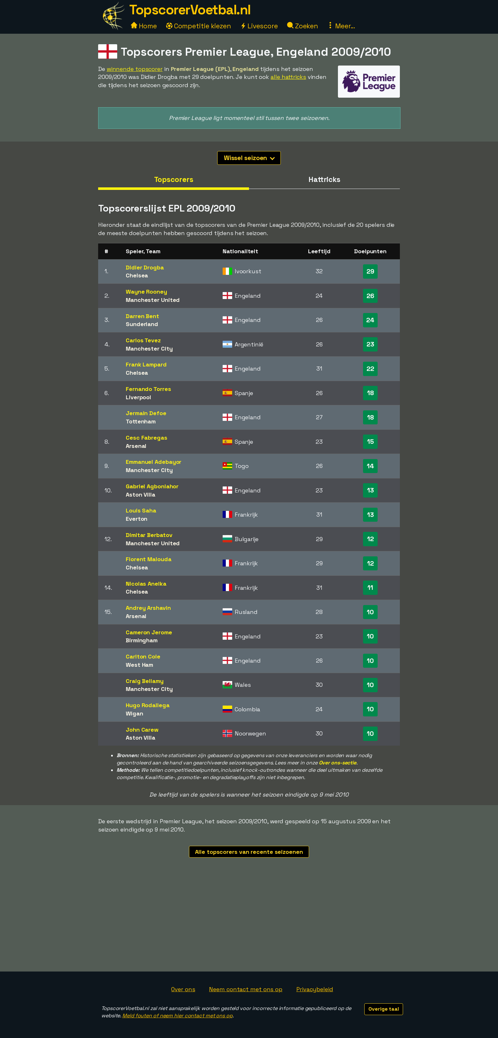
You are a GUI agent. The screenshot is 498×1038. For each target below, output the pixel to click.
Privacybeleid (314, 989)
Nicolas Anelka (146, 583)
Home (144, 26)
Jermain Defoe (146, 413)
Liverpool (138, 397)
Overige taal (383, 1009)
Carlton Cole (143, 656)
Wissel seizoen (249, 158)
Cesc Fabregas (146, 437)
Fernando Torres (148, 389)
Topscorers (173, 179)
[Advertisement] (249, 923)
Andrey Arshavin (148, 607)
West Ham (139, 664)
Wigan (134, 713)
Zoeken (302, 26)
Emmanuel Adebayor (153, 461)
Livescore (259, 26)
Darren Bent (142, 316)
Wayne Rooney (146, 291)
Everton (136, 518)
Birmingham (142, 640)
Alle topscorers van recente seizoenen (249, 851)
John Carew (142, 729)
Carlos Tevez (143, 340)
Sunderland (142, 324)
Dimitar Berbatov (149, 535)
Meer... (341, 26)
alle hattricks (288, 76)
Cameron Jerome (149, 632)
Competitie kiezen (198, 26)
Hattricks (324, 179)
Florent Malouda (149, 559)
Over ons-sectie (338, 762)
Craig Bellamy (145, 681)
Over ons (183, 989)
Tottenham (141, 421)
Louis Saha (141, 510)
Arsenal (136, 445)
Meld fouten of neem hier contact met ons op (177, 1015)
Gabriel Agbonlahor (152, 486)
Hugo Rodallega (148, 705)
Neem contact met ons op (245, 989)
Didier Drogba (145, 267)
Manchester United (153, 299)
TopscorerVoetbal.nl (190, 9)
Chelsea (137, 275)
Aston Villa (140, 494)
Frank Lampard (146, 364)
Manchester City (149, 348)
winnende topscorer (135, 69)
